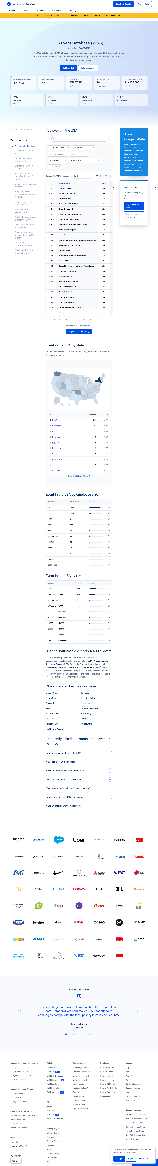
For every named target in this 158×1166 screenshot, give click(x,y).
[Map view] (110, 176)
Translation (51, 703)
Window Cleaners (54, 713)
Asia (49, 1149)
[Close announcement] (155, 15)
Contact (129, 1076)
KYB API (50, 1115)
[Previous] (20, 1011)
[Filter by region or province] (58, 154)
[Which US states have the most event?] (79, 805)
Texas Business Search (135, 1123)
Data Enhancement (81, 1076)
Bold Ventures (53, 1092)
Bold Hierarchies (53, 1088)
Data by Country (106, 1072)
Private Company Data (82, 1072)
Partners (129, 1092)
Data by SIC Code (107, 1084)
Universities (86, 703)
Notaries (85, 718)
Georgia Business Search (136, 1127)
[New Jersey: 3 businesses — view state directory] (79, 459)
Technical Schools (89, 698)
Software (85, 693)
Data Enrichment (80, 1080)
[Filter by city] (79, 154)
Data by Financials (107, 1080)
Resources (57, 10)
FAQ (127, 1068)
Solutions (12, 10)
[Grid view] (101, 176)
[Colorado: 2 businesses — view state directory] (79, 470)
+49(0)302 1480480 (18, 1102)
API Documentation (55, 1119)
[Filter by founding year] (55, 166)
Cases (128, 1080)
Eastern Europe (53, 1141)
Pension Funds (52, 724)
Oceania (50, 1145)
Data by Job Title (107, 1068)
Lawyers (49, 718)
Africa (49, 1161)
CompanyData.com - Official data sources (66, 320)
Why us (41, 10)
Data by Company (107, 1092)
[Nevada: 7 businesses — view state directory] (79, 448)
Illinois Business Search (135, 1131)
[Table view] (97, 176)
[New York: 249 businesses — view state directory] (79, 420)
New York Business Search (137, 1135)
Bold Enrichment (54, 1084)
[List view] (106, 176)
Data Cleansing (79, 1092)
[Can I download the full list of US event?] (79, 779)
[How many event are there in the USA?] (79, 753)
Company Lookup (133, 1088)
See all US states (132, 1139)
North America (53, 1137)
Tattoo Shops (52, 698)
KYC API (50, 1111)
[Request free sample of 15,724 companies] (79, 331)
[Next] (138, 1011)
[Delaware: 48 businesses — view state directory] (79, 437)
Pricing (73, 10)
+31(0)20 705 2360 (18, 1079)
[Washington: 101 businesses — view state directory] (79, 426)
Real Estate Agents (54, 729)
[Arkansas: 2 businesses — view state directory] (79, 465)
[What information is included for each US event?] (79, 788)
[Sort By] (83, 176)
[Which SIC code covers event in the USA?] (79, 770)
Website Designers (89, 708)
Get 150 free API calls (111, 15)
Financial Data (79, 1104)
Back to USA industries (21, 129)
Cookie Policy (131, 1100)
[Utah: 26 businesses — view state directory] (79, 442)
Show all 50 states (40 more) (79, 476)
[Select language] (16, 1161)
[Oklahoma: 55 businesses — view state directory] (79, 431)
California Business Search (137, 1115)
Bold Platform (52, 1080)
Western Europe (53, 1133)
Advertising (86, 713)
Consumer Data (106, 1096)
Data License (78, 1084)
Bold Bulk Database (55, 1076)
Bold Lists (51, 1068)
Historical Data (79, 1100)
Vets (48, 708)
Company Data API (81, 1108)
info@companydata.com (20, 1075)
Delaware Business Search (136, 1119)
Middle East (52, 1157)
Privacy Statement (133, 1096)
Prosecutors (86, 724)
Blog (127, 1072)
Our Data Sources (133, 1084)
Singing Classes (53, 693)
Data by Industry (107, 1076)
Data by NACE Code (108, 1088)
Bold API (50, 1072)
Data (27, 10)
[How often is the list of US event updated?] (79, 797)
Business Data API (80, 1088)
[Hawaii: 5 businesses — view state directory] (79, 453)
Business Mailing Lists (82, 1096)
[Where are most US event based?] (79, 761)
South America (53, 1153)
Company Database (81, 1068)
